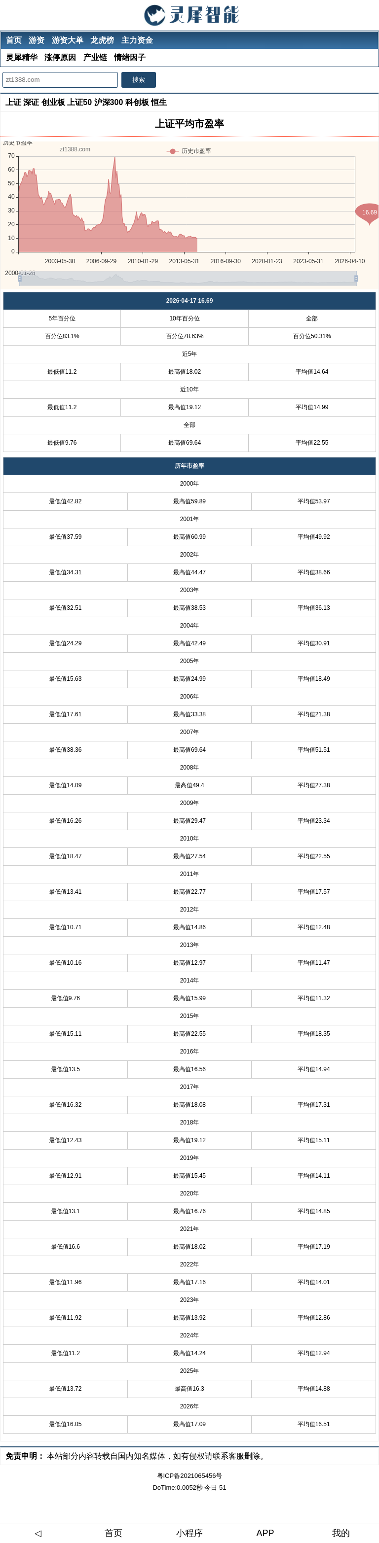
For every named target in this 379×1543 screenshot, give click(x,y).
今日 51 (215, 1487)
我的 (341, 1533)
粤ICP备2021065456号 (190, 1475)
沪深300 (108, 102)
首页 (14, 40)
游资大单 (67, 40)
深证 (31, 102)
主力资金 (137, 40)
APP (265, 1533)
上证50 (79, 102)
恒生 (159, 102)
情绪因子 (130, 57)
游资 (36, 40)
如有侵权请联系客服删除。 (220, 1456)
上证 (13, 102)
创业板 (53, 102)
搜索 (138, 79)
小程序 (189, 1533)
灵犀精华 (22, 57)
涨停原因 (60, 57)
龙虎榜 (102, 40)
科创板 (137, 102)
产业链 (95, 57)
